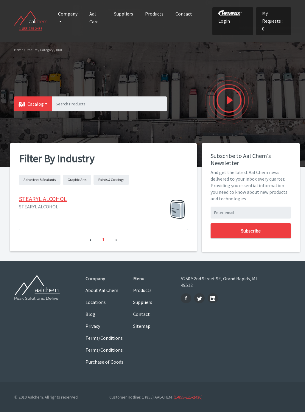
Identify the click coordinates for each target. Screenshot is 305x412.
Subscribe (251, 231)
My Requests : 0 (272, 21)
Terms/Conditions (104, 338)
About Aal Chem (101, 290)
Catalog (35, 104)
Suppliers (123, 14)
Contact (183, 14)
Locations (95, 302)
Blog (90, 314)
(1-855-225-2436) (188, 397)
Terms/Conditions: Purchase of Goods (104, 356)
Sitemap (141, 326)
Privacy (92, 326)
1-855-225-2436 (30, 28)
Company (67, 14)
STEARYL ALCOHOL (43, 198)
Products (154, 14)
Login (230, 17)
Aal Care (94, 17)
